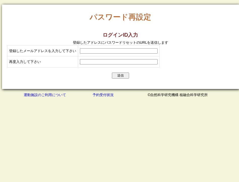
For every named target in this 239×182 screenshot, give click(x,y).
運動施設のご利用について (45, 95)
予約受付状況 (103, 95)
